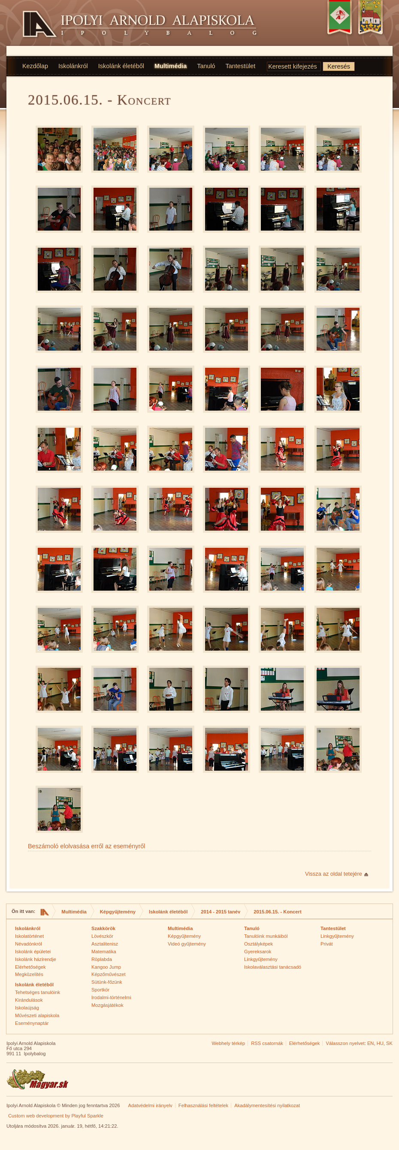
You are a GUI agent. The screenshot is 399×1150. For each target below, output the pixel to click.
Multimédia (170, 66)
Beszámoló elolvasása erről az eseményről (86, 846)
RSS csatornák (267, 1043)
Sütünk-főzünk (106, 982)
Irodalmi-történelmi (111, 997)
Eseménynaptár (31, 1023)
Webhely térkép (228, 1043)
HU (380, 1043)
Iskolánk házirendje (35, 959)
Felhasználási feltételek (203, 1105)
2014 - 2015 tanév (220, 911)
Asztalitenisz (104, 943)
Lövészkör (102, 936)
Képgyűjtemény (118, 911)
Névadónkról (28, 943)
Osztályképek (258, 943)
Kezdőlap (35, 66)
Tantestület (241, 66)
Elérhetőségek (30, 967)
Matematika (103, 951)
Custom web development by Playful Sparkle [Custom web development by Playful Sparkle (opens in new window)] (55, 1115)
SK (389, 1043)
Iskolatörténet (29, 936)
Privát (326, 943)
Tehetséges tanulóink (37, 992)
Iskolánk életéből (121, 66)
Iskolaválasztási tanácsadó (272, 967)
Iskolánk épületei (33, 951)
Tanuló (206, 66)
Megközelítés (29, 974)
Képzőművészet (108, 974)
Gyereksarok (257, 951)
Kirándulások (29, 1000)
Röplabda (101, 959)
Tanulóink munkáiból (265, 936)
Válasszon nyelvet (345, 1043)
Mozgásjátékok (107, 1005)
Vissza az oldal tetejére (333, 874)
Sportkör (100, 989)
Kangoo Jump (106, 967)
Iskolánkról (73, 66)
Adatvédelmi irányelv (150, 1105)
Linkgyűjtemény (261, 959)
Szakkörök (103, 928)
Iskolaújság (27, 1007)
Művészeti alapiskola (37, 1015)
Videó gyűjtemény (187, 943)
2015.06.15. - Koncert (277, 911)
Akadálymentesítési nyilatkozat (267, 1105)
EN (370, 1043)
